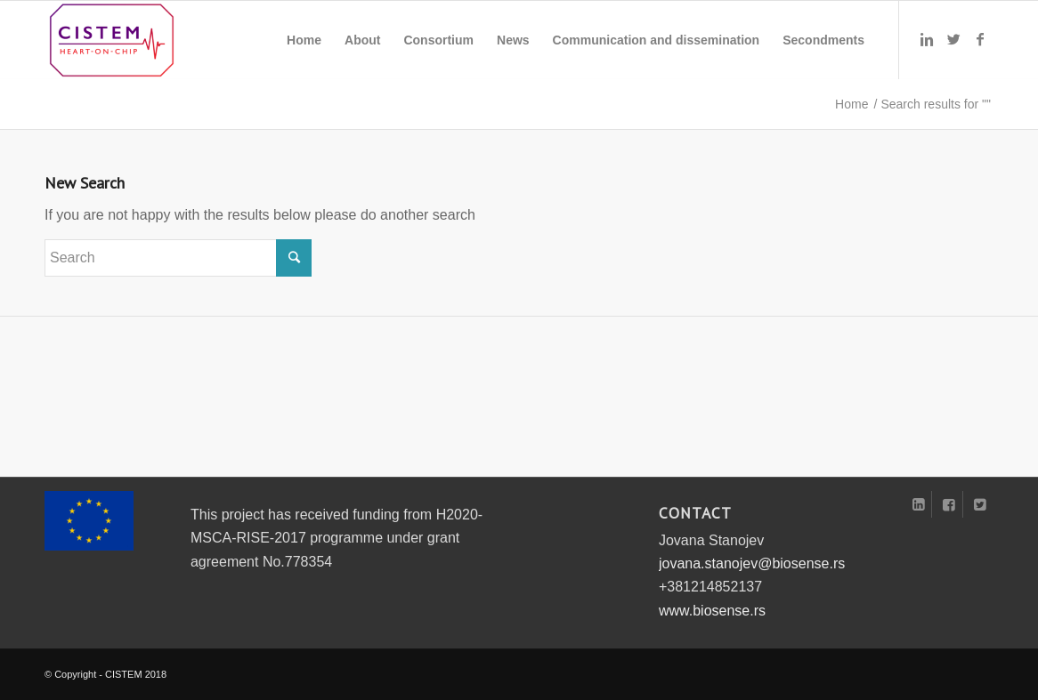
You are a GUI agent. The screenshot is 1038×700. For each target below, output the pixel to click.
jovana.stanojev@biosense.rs (752, 563)
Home (851, 104)
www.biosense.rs (712, 610)
